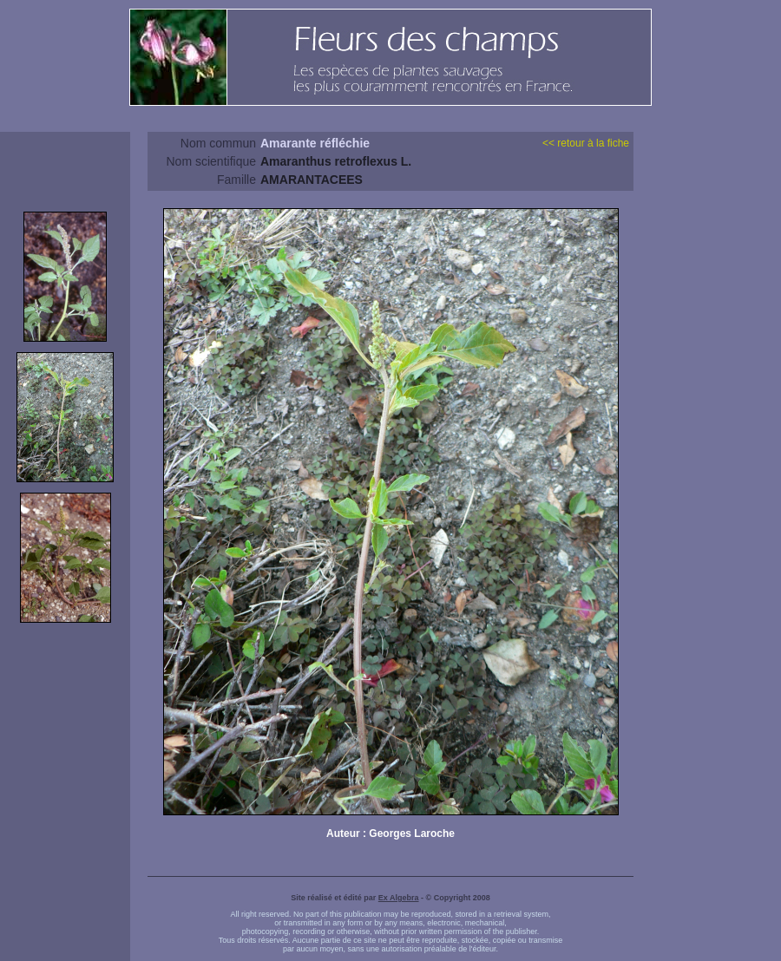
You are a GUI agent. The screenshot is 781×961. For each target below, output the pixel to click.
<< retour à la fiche (585, 143)
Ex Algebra (398, 897)
